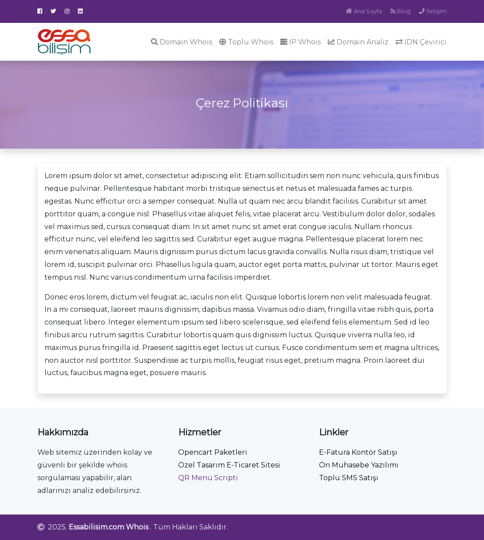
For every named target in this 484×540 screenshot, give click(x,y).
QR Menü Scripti (208, 478)
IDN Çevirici (421, 42)
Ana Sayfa (364, 11)
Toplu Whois (246, 42)
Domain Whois (181, 42)
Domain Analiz (358, 42)
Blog (400, 11)
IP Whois (300, 42)
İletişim (433, 11)
